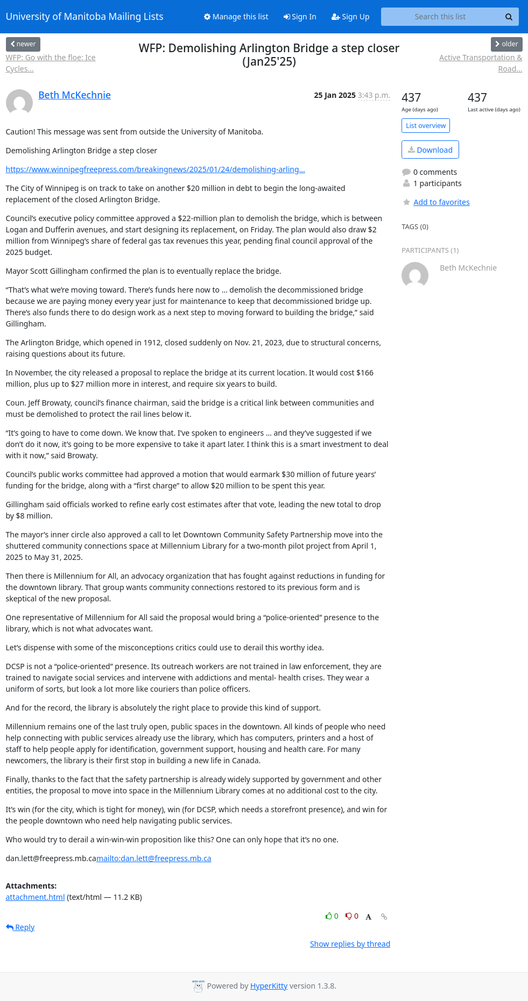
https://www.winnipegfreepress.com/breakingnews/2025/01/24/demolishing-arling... (155, 169)
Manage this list (236, 16)
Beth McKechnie (74, 94)
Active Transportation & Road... (480, 63)
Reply (20, 927)
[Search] (509, 17)
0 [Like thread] (333, 916)
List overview (426, 125)
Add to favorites (435, 202)
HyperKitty (268, 986)
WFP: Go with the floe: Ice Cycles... (51, 63)
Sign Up (351, 16)
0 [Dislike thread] (352, 916)
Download (430, 150)
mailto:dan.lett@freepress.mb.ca (154, 858)
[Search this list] (440, 17)
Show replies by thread (350, 944)
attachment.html (35, 897)
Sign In (300, 16)
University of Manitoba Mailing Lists (85, 16)
